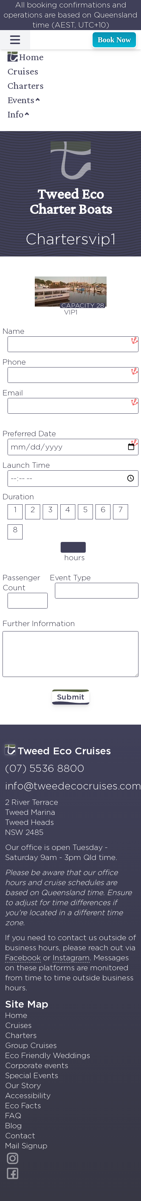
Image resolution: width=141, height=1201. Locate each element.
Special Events (31, 1075)
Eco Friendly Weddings (47, 1055)
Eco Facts (23, 1105)
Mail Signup (26, 1145)
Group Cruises (31, 1045)
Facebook (23, 957)
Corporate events (36, 1065)
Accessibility (28, 1095)
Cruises (23, 71)
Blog (13, 1125)
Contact (20, 1135)
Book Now (114, 39)
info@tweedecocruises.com (73, 786)
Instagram (71, 957)
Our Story (23, 1085)
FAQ (13, 1115)
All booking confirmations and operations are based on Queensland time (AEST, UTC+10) (70, 14)
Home (25, 56)
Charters (26, 85)
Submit (70, 696)
